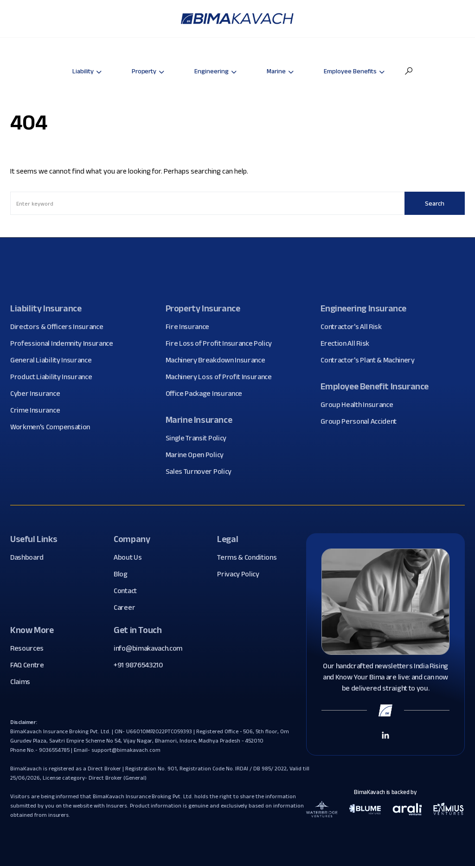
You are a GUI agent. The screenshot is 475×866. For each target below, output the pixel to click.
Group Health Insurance (360, 404)
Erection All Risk (348, 343)
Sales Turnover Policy (202, 471)
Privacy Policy (241, 574)
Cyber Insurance (38, 393)
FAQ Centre (30, 665)
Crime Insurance (38, 410)
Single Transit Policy (199, 438)
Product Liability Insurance (54, 376)
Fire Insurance (191, 326)
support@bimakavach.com (125, 750)
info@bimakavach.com (148, 648)
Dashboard (30, 557)
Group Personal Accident (362, 421)
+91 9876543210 (138, 665)
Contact (129, 590)
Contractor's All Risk (354, 326)
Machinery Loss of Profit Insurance (222, 376)
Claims (23, 681)
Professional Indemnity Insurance (65, 343)
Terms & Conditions (250, 557)
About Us (131, 557)
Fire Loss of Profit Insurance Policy (222, 343)
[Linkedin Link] (385, 734)
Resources (30, 648)
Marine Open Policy (198, 454)
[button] (408, 71)
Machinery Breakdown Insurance (219, 360)
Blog (124, 574)
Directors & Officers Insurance (60, 326)
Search (434, 203)
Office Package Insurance (207, 393)
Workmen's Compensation (53, 427)
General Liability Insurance (54, 360)
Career (128, 607)
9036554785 (54, 750)
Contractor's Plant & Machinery (371, 360)
